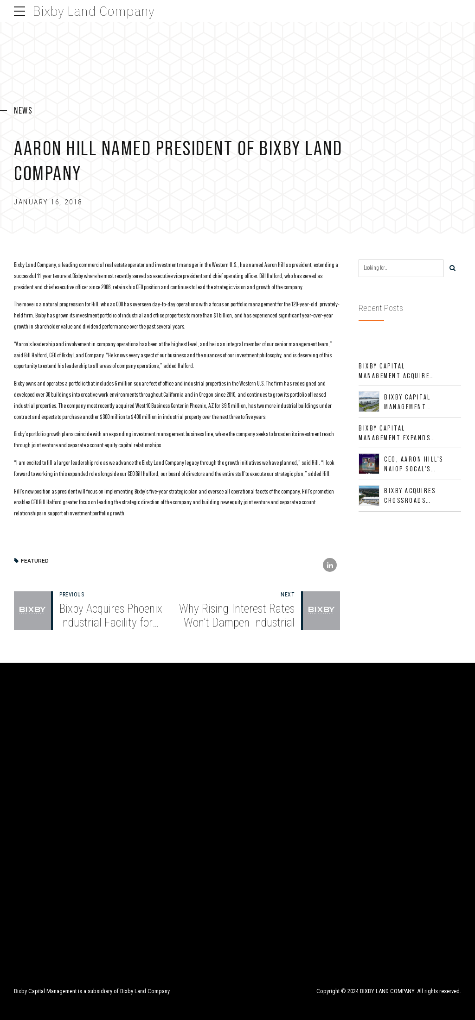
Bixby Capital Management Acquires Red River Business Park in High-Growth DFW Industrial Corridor (396, 371)
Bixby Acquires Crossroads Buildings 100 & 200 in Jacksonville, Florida (419, 496)
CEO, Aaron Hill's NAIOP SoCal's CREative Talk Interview (413, 464)
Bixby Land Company (93, 10)
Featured (35, 561)
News (23, 110)
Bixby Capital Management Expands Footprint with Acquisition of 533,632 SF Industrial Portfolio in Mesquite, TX (397, 433)
